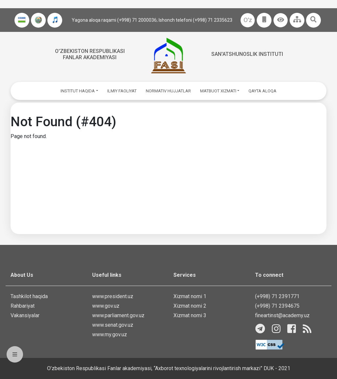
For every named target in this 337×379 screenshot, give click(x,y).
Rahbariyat (23, 306)
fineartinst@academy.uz (282, 315)
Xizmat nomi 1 (189, 296)
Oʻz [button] (248, 20)
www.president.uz (112, 296)
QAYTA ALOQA (262, 90)
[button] (280, 20)
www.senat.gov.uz (112, 325)
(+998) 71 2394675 (277, 306)
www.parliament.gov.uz (118, 315)
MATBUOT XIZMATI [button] (218, 90)
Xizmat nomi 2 (189, 306)
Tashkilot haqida (29, 296)
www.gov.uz (105, 306)
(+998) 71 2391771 (277, 296)
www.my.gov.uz (109, 334)
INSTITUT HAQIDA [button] (78, 90)
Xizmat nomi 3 (189, 315)
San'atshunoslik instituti (247, 54)
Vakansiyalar (25, 315)
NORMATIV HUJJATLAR (168, 90)
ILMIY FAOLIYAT (122, 90)
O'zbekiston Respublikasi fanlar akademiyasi (90, 54)
